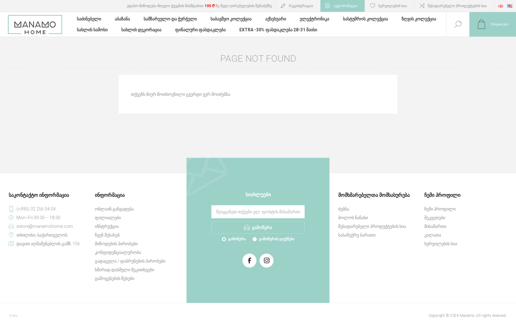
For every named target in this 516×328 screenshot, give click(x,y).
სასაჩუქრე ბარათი (356, 235)
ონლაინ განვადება (114, 208)
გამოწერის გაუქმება (276, 239)
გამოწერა (237, 239)
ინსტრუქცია (107, 226)
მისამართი (435, 226)
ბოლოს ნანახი (353, 217)
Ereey (13, 315)
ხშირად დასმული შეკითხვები (124, 269)
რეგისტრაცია (301, 6)
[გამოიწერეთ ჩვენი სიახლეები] (258, 211)
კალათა (432, 235)
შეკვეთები (434, 217)
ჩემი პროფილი (440, 208)
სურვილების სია (440, 243)
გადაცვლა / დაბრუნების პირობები (130, 261)
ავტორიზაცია (345, 6)
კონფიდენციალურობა (118, 252)
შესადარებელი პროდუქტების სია (457, 6)
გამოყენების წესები (114, 278)
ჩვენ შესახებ (107, 235)
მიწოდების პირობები (116, 243)
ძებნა (343, 208)
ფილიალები (108, 217)
